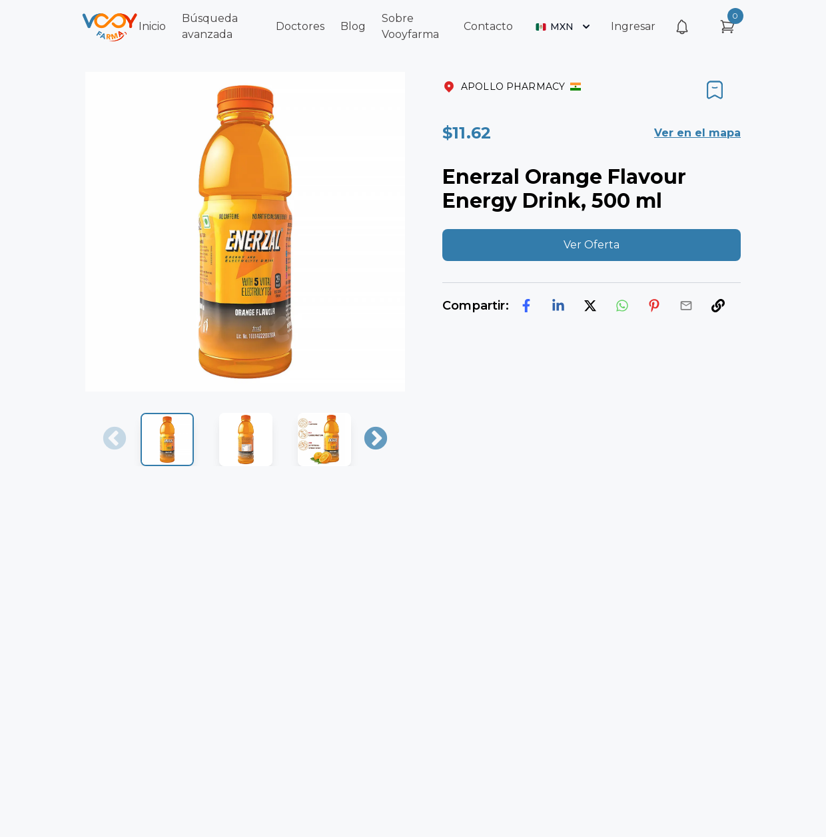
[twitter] (590, 306)
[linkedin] (558, 306)
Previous (114, 439)
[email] (686, 306)
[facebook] (526, 306)
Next (375, 439)
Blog (353, 26)
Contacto (488, 26)
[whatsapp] (622, 306)
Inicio (152, 26)
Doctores (300, 26)
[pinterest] (654, 306)
